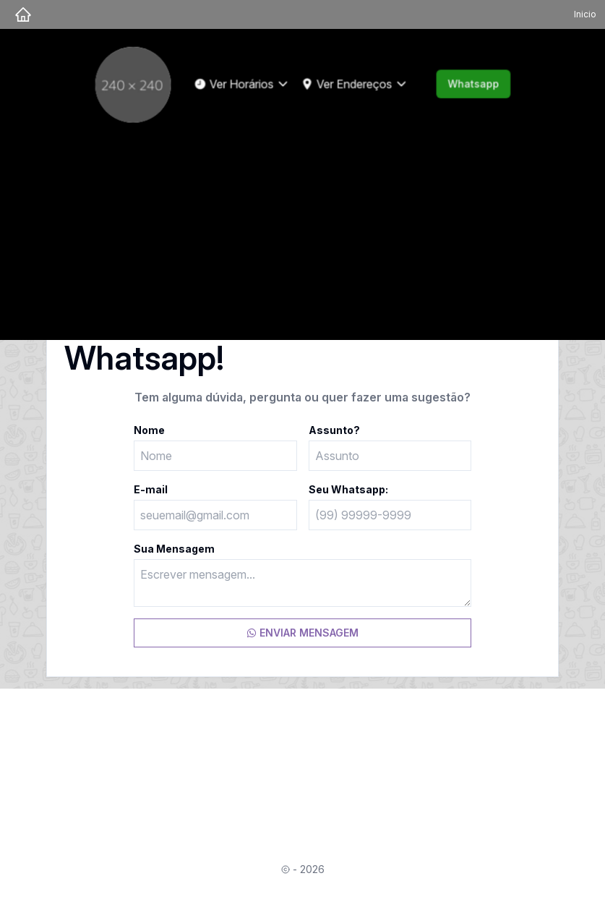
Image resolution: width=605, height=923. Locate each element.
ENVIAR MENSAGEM (302, 632)
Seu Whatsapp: (348, 489)
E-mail (151, 489)
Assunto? (334, 430)
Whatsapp (470, 83)
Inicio (585, 14)
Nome (149, 430)
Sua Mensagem (174, 549)
